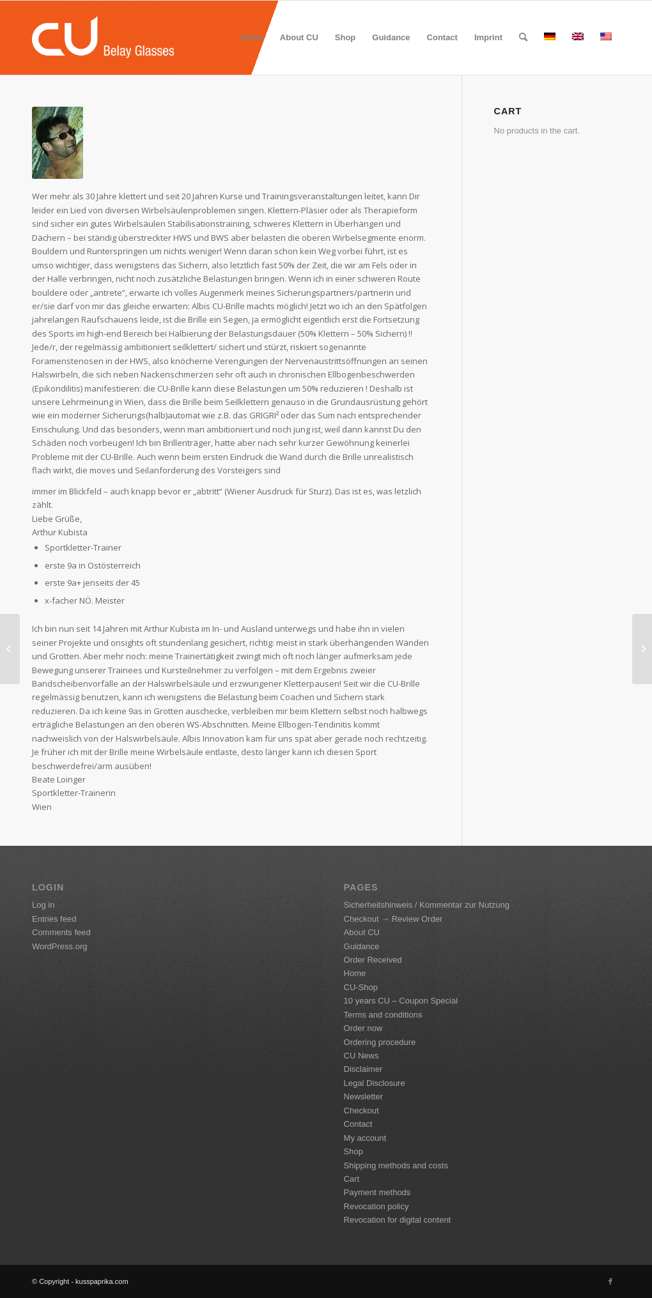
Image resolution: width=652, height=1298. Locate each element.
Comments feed (61, 932)
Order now (363, 1028)
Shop (353, 1151)
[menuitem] (252, 38)
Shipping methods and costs (396, 1165)
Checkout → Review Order (393, 919)
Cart (352, 1179)
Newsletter (363, 1096)
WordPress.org (59, 946)
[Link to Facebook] (610, 1281)
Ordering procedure (380, 1042)
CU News (361, 1055)
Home (355, 973)
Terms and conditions (383, 1014)
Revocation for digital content (397, 1220)
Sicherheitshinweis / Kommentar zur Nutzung (426, 905)
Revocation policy (376, 1206)
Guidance (362, 946)
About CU (362, 932)
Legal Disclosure (374, 1083)
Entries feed (54, 919)
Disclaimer (363, 1069)
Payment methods (377, 1192)
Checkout (361, 1110)
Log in (43, 905)
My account (365, 1138)
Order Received (373, 960)
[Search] (523, 38)
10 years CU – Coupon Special (401, 1000)
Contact (358, 1124)
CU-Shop (361, 987)
